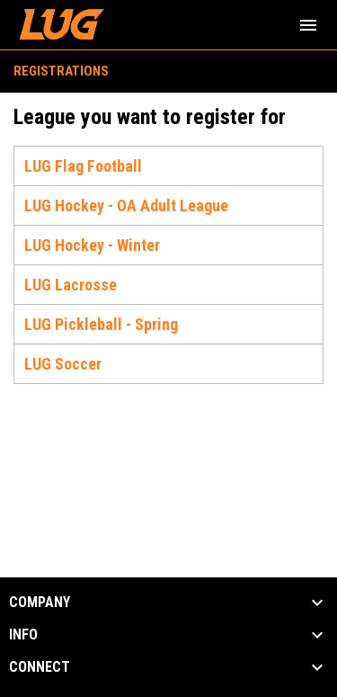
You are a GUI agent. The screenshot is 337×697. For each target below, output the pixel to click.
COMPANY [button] (39, 602)
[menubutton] (308, 25)
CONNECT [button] (39, 667)
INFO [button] (23, 635)
